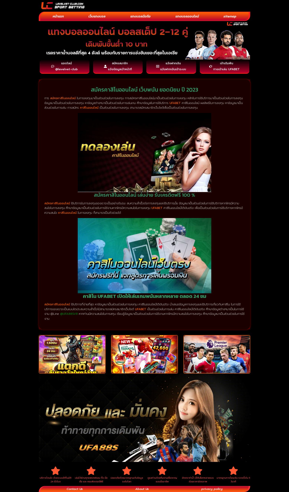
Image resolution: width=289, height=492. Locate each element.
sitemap (230, 16)
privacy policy (212, 489)
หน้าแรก (58, 16)
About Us (142, 489)
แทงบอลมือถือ (140, 16)
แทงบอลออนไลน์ (187, 16)
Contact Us (75, 489)
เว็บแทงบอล (97, 16)
